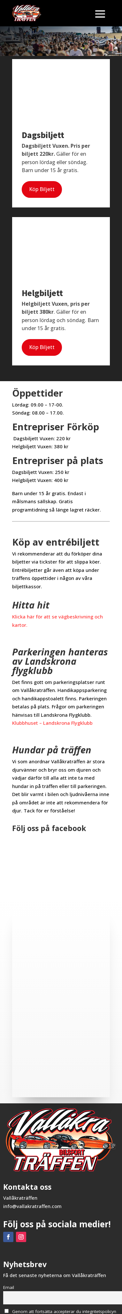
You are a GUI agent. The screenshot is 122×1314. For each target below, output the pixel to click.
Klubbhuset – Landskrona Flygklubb (52, 723)
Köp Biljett (42, 189)
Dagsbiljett (43, 134)
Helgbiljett (42, 292)
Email (8, 1287)
